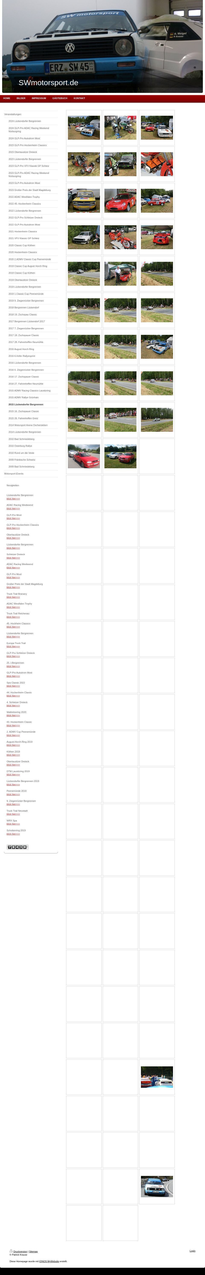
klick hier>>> (13, 498)
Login (192, 1251)
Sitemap (33, 1251)
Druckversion (18, 1251)
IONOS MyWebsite (49, 1261)
